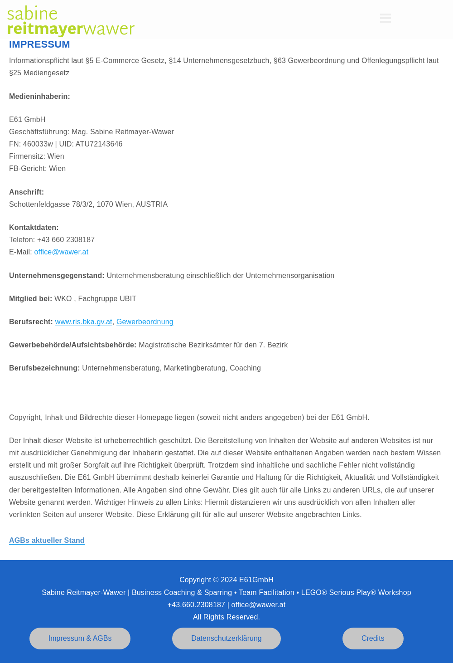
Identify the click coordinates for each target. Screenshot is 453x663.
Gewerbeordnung (144, 322)
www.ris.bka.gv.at (83, 322)
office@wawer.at (61, 252)
